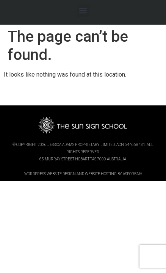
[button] (83, 11)
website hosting (101, 174)
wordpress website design (50, 174)
